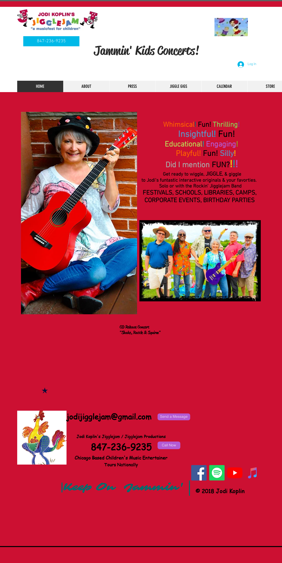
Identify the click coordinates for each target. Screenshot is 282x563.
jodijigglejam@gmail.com (109, 416)
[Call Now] (169, 445)
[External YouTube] (140, 373)
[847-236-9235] (51, 41)
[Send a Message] (174, 416)
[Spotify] (217, 473)
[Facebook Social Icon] (199, 473)
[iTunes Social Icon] (253, 473)
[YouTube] (235, 473)
